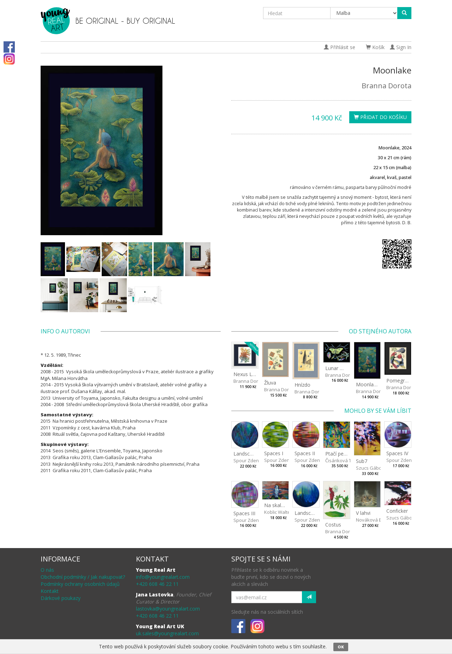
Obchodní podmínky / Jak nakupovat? (83, 576)
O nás (47, 569)
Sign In (400, 47)
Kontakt (50, 591)
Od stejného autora (380, 331)
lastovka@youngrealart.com (168, 608)
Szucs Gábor (369, 468)
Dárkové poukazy (61, 598)
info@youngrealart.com (163, 576)
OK (341, 646)
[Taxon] (364, 13)
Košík (375, 47)
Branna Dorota (386, 85)
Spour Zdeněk (248, 460)
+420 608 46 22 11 (157, 584)
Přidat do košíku (380, 117)
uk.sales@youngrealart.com (167, 633)
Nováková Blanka (375, 520)
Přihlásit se (339, 47)
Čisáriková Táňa (342, 460)
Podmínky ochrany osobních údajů (80, 584)
